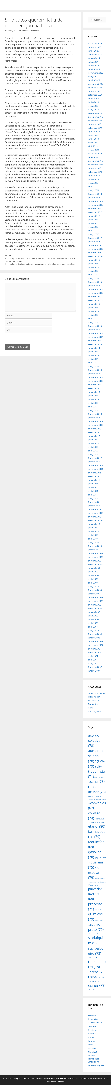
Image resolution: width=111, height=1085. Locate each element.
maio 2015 (93, 315)
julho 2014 (93, 351)
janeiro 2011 (94, 505)
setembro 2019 (95, 128)
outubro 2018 (94, 168)
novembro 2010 (95, 513)
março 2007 (93, 663)
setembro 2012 (95, 432)
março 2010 (93, 542)
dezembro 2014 (95, 333)
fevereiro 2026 (95, 43)
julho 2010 (93, 527)
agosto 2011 (94, 480)
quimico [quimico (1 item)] (98, 910)
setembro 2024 (95, 54)
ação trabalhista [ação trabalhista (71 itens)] (96, 771)
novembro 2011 (95, 469)
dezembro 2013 (95, 377)
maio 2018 (93, 182)
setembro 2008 (95, 608)
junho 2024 (93, 65)
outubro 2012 (94, 428)
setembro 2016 (95, 256)
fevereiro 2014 (95, 370)
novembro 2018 (95, 164)
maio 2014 (93, 359)
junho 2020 (93, 102)
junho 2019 (93, 138)
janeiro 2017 (94, 241)
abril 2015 (93, 318)
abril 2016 (93, 274)
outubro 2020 (94, 91)
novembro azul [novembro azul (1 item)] (100, 878)
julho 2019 (93, 135)
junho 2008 (93, 619)
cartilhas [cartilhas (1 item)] (91, 796)
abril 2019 (93, 146)
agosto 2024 (94, 58)
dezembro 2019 (95, 116)
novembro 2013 (95, 381)
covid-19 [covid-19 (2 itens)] (100, 822)
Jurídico (91, 1041)
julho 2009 (93, 571)
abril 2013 (93, 406)
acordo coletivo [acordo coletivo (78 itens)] (94, 740)
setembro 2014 (95, 344)
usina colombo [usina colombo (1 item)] (93, 981)
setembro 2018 (95, 172)
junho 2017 (93, 223)
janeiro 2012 (94, 461)
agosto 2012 (94, 436)
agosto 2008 (94, 612)
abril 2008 (93, 626)
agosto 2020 (94, 98)
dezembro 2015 (95, 289)
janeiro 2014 (94, 373)
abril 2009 (93, 582)
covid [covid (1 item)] (93, 822)
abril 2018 (93, 186)
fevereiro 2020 (95, 113)
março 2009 (93, 586)
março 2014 (93, 366)
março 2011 (93, 498)
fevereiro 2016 (95, 282)
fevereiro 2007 (95, 667)
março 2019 (93, 150)
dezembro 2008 (95, 597)
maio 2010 (93, 535)
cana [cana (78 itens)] (97, 781)
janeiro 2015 (94, 329)
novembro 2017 (95, 204)
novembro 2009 (95, 557)
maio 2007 (93, 656)
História (92, 1033)
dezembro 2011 (95, 465)
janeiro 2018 (94, 197)
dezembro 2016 (95, 245)
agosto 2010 (94, 524)
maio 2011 (93, 491)
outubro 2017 (94, 208)
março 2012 (93, 454)
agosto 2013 (94, 392)
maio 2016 (93, 271)
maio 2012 (93, 447)
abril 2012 (93, 450)
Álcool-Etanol (94, 700)
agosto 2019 (94, 131)
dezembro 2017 (95, 201)
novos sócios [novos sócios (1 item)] (93, 882)
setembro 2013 (95, 388)
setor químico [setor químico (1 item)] (93, 934)
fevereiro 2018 (95, 194)
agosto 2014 (94, 348)
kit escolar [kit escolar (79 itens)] (94, 872)
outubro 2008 (94, 604)
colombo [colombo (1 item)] (91, 799)
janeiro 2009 (94, 593)
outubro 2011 (94, 472)
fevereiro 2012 (95, 458)
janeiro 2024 (94, 69)
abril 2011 (93, 494)
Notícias (92, 1048)
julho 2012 (93, 439)
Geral (9, 255)
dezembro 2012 (95, 421)
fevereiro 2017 (95, 238)
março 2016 (93, 278)
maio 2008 (93, 623)
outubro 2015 (94, 296)
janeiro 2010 (94, 549)
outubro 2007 (94, 648)
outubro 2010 (94, 516)
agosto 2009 (94, 568)
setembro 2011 (95, 476)
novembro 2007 (95, 645)
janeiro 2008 (94, 637)
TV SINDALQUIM (96, 1065)
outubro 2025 (94, 47)
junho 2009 (93, 575)
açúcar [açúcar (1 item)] (97, 777)
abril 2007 (93, 659)
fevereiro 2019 (95, 153)
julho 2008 (93, 615)
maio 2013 (93, 403)
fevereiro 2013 (95, 414)
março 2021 (93, 76)
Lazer (90, 1044)
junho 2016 (93, 267)
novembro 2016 (95, 248)
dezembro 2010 (95, 509)
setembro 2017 (95, 212)
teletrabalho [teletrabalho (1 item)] (92, 958)
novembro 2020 (95, 87)
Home (91, 1037)
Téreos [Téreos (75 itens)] (96, 972)
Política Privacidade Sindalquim (93, 1058)
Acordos (92, 1015)
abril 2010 (93, 538)
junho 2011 (93, 487)
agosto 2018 (94, 175)
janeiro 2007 (94, 670)
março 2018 (93, 190)
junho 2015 (93, 311)
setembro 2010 (95, 520)
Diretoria (92, 1030)
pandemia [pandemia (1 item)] (94, 885)
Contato (92, 1026)
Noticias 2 (92, 1052)
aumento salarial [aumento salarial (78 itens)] (95, 755)
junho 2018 (93, 179)
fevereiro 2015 (95, 326)
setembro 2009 (95, 564)
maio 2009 (93, 579)
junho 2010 (93, 531)
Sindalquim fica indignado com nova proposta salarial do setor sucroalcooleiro (41, 264)
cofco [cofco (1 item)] (98, 796)
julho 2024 (93, 61)
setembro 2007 (95, 652)
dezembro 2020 (95, 83)
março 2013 (93, 410)
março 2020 (93, 109)
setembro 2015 (95, 300)
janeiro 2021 (94, 80)
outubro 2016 (94, 252)
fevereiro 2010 (95, 546)
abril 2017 (93, 230)
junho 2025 (93, 50)
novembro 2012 (95, 425)
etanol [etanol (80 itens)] (96, 826)
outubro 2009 (94, 560)
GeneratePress (57, 1081)
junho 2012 (93, 443)
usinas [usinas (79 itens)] (96, 985)
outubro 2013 (94, 384)
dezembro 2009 (95, 553)
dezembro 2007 (95, 641)
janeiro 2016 (94, 285)
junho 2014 (93, 355)
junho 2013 (93, 399)
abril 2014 (93, 362)
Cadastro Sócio (95, 1022)
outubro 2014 (94, 340)
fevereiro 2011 (95, 502)
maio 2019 (93, 142)
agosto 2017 (94, 216)
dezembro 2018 (95, 160)
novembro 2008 (95, 601)
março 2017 (93, 234)
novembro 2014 (95, 337)
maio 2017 (93, 226)
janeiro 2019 (94, 157)
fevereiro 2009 (95, 590)
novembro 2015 (95, 293)
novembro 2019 (95, 120)
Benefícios (93, 1019)
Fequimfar (93, 704)
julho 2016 (93, 263)
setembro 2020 (95, 94)
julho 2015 (93, 307)
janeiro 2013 (94, 417)
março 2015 (93, 322)
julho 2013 (93, 395)
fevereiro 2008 (95, 634)
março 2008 (93, 630)
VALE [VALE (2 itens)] (91, 989)
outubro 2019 (94, 124)
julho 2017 (93, 219)
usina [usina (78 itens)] (96, 977)
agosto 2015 (94, 304)
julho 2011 (93, 483)
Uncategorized (95, 711)
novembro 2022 (95, 72)
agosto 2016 (94, 260)
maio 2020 (93, 106)
